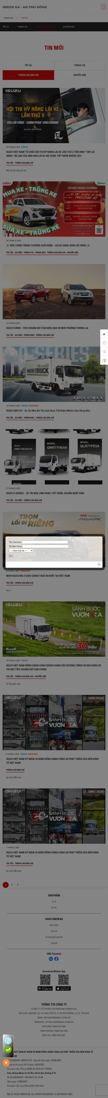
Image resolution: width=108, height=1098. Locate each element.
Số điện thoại (39, 546)
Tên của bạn (38, 542)
